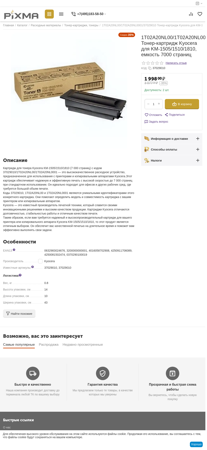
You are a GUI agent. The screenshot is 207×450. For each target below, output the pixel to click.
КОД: (144, 68)
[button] (174, 115)
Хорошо (196, 444)
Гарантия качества (103, 384)
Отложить (153, 115)
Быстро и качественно (32, 384)
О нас (7, 427)
